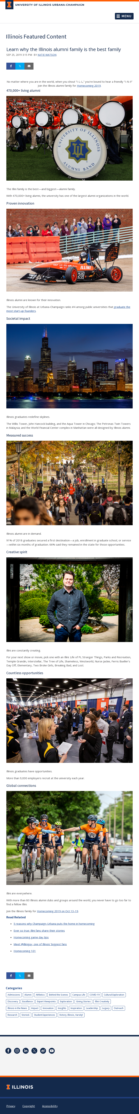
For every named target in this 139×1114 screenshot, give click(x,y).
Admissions (14, 994)
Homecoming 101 (25, 951)
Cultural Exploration (114, 994)
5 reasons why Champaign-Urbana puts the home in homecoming (54, 923)
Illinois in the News (17, 1008)
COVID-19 (95, 994)
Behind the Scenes (58, 994)
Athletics (40, 994)
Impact (34, 1008)
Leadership (92, 1008)
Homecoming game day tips (31, 937)
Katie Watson (47, 54)
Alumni (27, 994)
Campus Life (78, 994)
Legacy (105, 1008)
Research (12, 1014)
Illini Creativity (102, 1001)
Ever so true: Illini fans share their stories (39, 930)
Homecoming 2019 (89, 85)
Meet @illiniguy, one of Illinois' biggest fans (40, 944)
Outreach (118, 1008)
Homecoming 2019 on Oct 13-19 (57, 911)
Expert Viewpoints (46, 1001)
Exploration (66, 1001)
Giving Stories (83, 1001)
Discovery (13, 1001)
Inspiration (76, 1008)
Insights (62, 1008)
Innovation (48, 1008)
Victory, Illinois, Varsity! (71, 1014)
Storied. (26, 1014)
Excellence (27, 1001)
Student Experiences (44, 1014)
